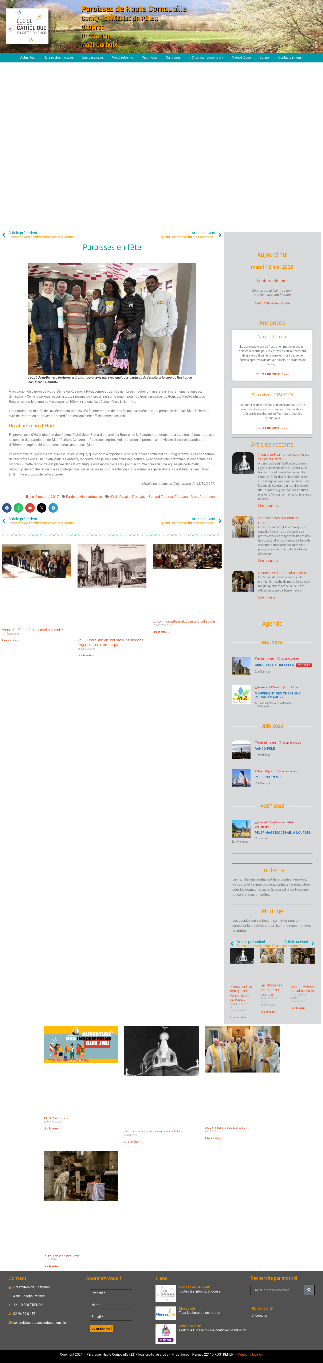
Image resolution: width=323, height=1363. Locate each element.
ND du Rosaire (120, 497)
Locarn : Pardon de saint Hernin (282, 572)
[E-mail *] (111, 1317)
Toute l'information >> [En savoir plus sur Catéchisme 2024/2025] (272, 428)
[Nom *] (111, 1305)
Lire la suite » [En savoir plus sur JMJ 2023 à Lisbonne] (52, 1128)
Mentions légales (249, 1354)
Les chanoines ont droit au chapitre (278, 520)
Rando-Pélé (265, 749)
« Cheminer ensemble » (206, 57)
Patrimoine (150, 57)
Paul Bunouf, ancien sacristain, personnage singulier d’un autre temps (110, 642)
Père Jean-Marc (186, 497)
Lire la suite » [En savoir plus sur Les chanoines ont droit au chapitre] (268, 560)
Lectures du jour (272, 280)
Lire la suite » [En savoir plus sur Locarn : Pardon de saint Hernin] (268, 597)
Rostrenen (207, 497)
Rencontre (264, 706)
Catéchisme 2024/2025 (272, 395)
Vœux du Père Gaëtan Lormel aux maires (33, 629)
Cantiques (173, 57)
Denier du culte (190, 1326)
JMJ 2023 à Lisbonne (56, 1118)
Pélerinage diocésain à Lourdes (283, 833)
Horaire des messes (58, 57)
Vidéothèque (241, 57)
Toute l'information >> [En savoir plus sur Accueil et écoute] (272, 374)
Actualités (27, 57)
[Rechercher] (309, 1290)
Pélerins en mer (269, 777)
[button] (7, 508)
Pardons (72, 497)
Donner (264, 57)
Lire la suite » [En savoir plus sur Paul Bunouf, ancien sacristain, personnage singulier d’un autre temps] (86, 655)
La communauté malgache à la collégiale (184, 621)
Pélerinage (264, 671)
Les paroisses (93, 57)
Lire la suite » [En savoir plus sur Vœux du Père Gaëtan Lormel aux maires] (10, 640)
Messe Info (187, 1308)
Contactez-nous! (290, 57)
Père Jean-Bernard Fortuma (152, 497)
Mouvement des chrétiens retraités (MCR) (278, 695)
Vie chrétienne (122, 57)
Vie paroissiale (91, 497)
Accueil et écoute (272, 336)
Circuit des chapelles (274, 665)
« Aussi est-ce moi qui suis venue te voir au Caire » (284, 457)
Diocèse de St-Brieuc (194, 1287)
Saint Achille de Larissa (272, 303)
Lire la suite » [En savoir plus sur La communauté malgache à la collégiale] (161, 632)
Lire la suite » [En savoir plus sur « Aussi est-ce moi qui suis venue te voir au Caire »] (268, 506)
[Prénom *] (111, 1293)
